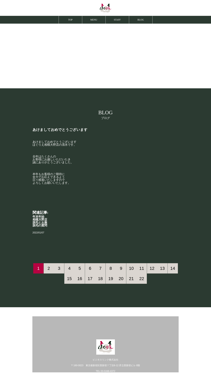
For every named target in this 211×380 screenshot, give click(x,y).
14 (172, 268)
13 (162, 268)
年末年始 (38, 216)
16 (79, 278)
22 (141, 278)
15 (69, 278)
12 (152, 268)
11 (141, 268)
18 (100, 278)
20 (121, 278)
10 (131, 268)
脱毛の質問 (40, 225)
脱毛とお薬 (40, 222)
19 (110, 278)
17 (90, 278)
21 (131, 278)
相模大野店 (40, 219)
